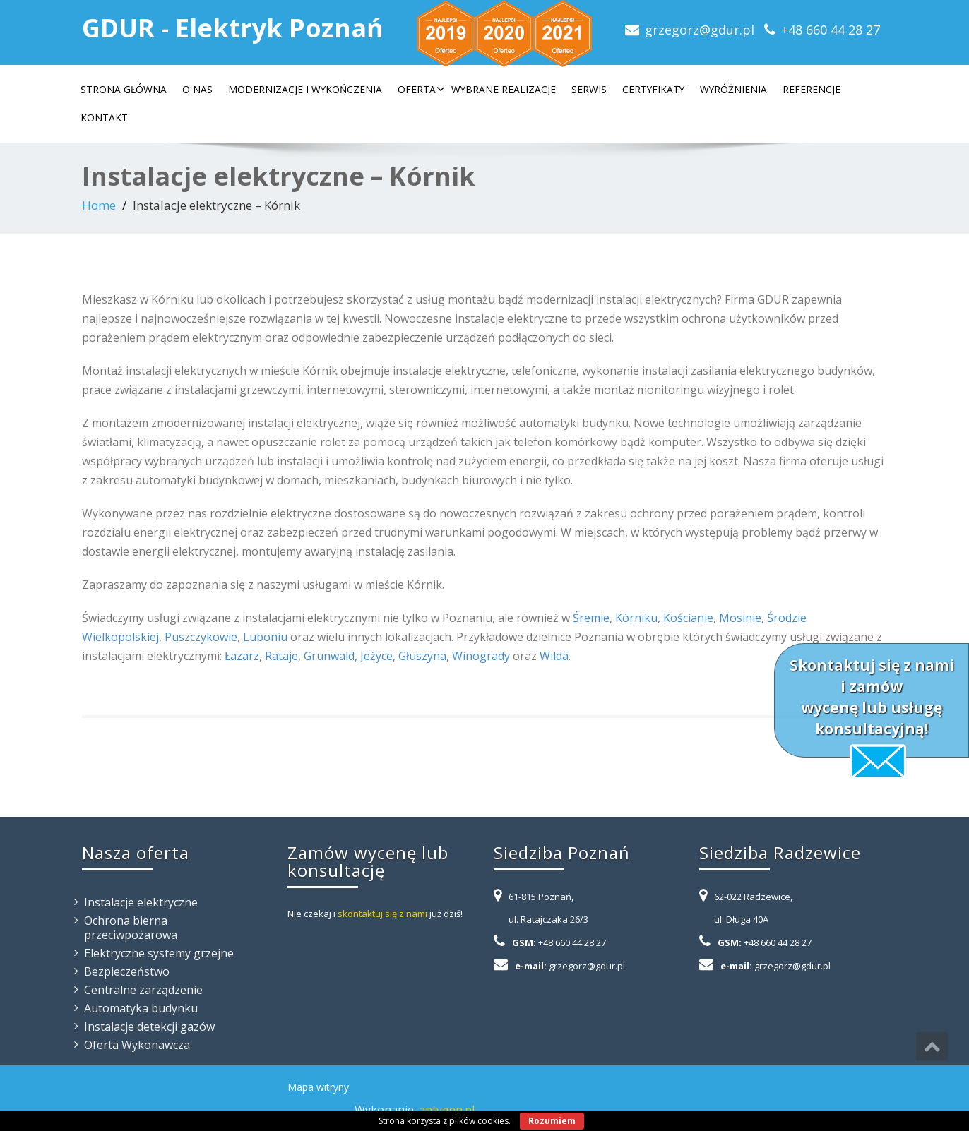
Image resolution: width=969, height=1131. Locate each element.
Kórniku (636, 618)
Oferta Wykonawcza (137, 1045)
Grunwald (329, 656)
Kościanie (688, 618)
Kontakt (104, 117)
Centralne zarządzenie (143, 990)
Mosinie (740, 618)
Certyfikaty (653, 89)
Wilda (554, 656)
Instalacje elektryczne (141, 902)
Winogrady (481, 656)
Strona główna (124, 89)
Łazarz (242, 656)
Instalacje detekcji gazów (149, 1026)
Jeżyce (376, 656)
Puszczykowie (201, 637)
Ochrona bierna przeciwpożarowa (130, 927)
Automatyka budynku (141, 1008)
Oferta (421, 89)
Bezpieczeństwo (127, 971)
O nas (197, 89)
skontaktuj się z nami (382, 913)
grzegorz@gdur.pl (699, 29)
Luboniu (265, 637)
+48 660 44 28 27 (830, 29)
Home (99, 205)
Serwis (589, 89)
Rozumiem (552, 1121)
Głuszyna (422, 656)
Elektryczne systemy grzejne (159, 953)
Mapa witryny (318, 1087)
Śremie (591, 618)
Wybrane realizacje (503, 89)
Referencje (811, 89)
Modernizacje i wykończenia (305, 89)
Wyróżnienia (733, 89)
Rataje (281, 656)
